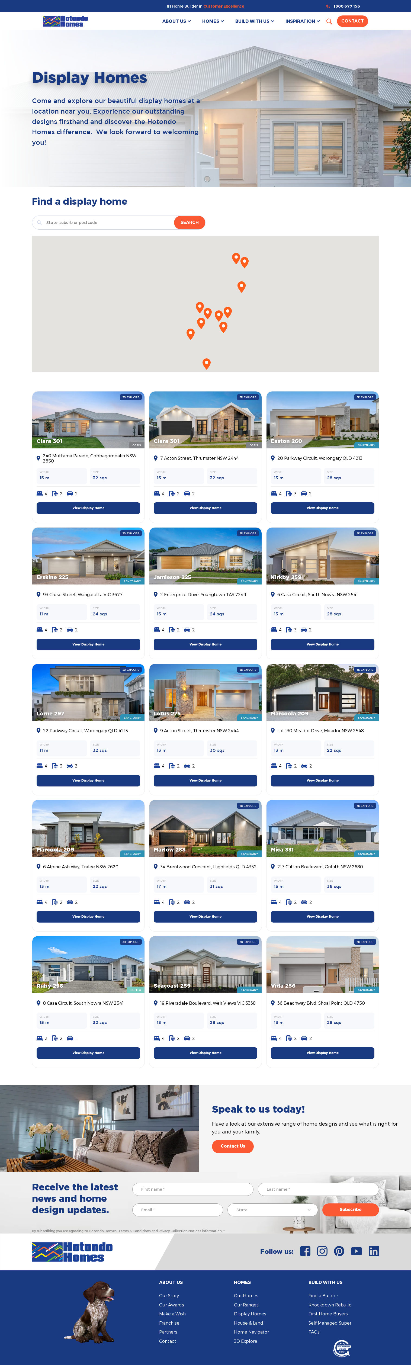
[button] (177, 21)
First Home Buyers (328, 1313)
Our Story (169, 1295)
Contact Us (233, 1146)
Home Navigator (251, 1331)
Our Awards (171, 1304)
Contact (352, 21)
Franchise (169, 1322)
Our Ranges (246, 1304)
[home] (65, 21)
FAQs (314, 1331)
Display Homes (250, 1313)
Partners (168, 1331)
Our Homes (246, 1295)
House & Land (248, 1322)
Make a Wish (172, 1313)
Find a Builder (323, 1295)
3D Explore (245, 1341)
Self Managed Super (330, 1322)
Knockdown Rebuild (330, 1304)
